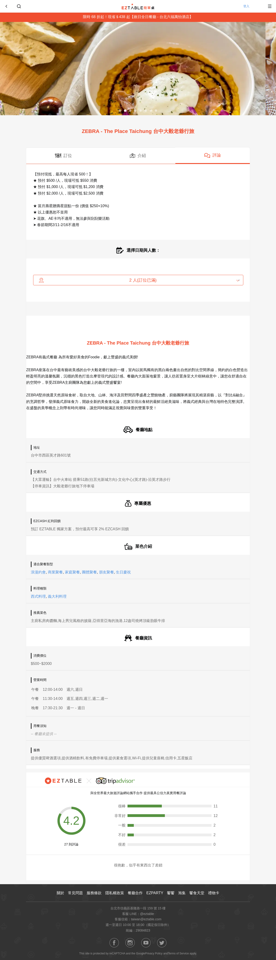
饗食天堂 (196, 893)
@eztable (147, 914)
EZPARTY (154, 893)
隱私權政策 (114, 893)
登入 (251, 6)
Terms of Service (178, 953)
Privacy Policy (154, 953)
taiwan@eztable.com (146, 919)
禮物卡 (213, 893)
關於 (60, 893)
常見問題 (75, 893)
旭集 (182, 893)
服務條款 (94, 893)
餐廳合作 (135, 893)
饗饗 (170, 893)
